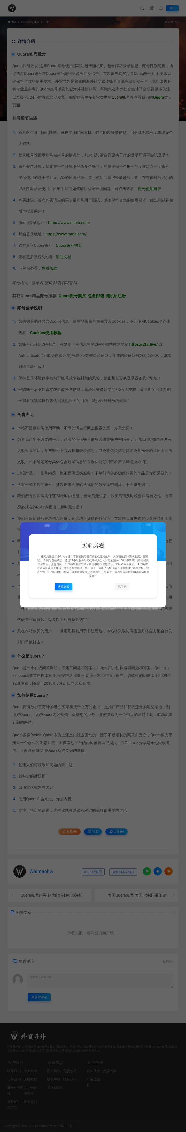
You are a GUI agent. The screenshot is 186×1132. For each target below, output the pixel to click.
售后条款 (64, 586)
